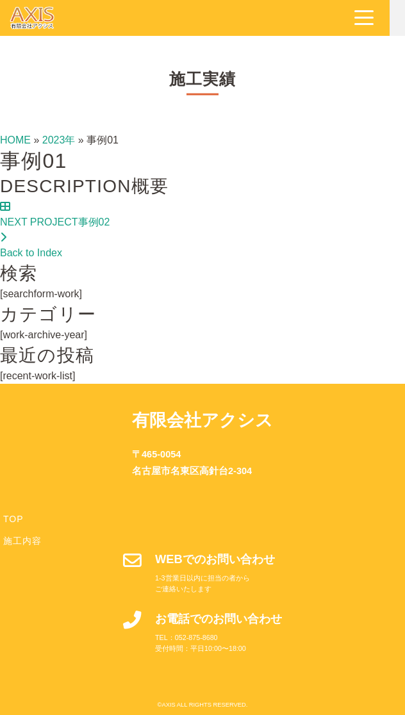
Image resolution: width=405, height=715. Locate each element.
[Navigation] (379, 18)
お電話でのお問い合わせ (218, 618)
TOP (13, 519)
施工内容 (22, 541)
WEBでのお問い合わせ (215, 559)
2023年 (59, 140)
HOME (15, 140)
